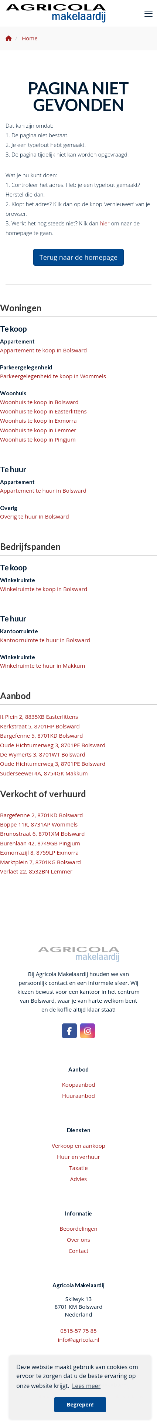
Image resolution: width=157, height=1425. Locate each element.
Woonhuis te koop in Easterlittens (43, 411)
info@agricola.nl (78, 1339)
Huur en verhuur (78, 1156)
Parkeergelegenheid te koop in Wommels (53, 376)
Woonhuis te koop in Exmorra (38, 420)
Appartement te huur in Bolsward (43, 490)
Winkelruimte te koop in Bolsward (43, 589)
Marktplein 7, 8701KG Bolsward (40, 862)
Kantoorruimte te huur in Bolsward (45, 640)
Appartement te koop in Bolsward (43, 350)
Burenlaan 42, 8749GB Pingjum (40, 843)
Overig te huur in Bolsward (34, 516)
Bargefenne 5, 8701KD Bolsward (41, 735)
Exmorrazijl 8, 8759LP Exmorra (39, 852)
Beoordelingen (78, 1228)
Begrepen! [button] (80, 1404)
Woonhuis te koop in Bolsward (39, 402)
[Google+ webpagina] (87, 1030)
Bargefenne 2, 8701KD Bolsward (41, 815)
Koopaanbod (78, 1084)
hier (104, 223)
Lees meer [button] (86, 1386)
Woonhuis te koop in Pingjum (38, 439)
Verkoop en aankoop (78, 1145)
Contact (79, 1250)
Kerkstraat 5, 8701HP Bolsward (40, 726)
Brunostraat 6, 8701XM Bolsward (42, 833)
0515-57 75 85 (78, 1330)
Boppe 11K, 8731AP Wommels (39, 824)
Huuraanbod (78, 1095)
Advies (78, 1179)
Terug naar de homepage (78, 257)
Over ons (78, 1239)
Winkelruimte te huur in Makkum (42, 665)
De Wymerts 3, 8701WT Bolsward (42, 754)
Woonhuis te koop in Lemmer (38, 430)
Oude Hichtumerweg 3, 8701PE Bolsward (53, 745)
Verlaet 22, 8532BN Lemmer (36, 871)
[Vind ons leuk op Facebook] (69, 1030)
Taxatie (78, 1167)
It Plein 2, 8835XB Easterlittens (39, 716)
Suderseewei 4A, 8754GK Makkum (44, 773)
